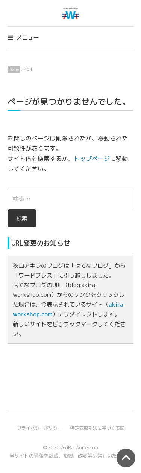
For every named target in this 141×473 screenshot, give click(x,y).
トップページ (92, 158)
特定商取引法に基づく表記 (97, 428)
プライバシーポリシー (39, 428)
